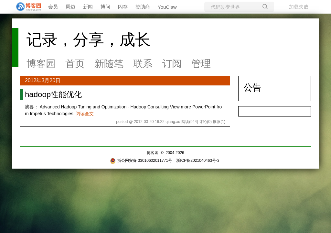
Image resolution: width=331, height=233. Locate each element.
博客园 (41, 63)
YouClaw (167, 7)
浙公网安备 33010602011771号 (141, 160)
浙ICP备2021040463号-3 (197, 160)
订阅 (172, 63)
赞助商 (142, 6)
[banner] (26, 6)
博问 (105, 6)
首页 (75, 63)
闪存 (123, 6)
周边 (70, 6)
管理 (201, 63)
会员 (53, 6)
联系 (143, 63)
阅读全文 (85, 113)
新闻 (88, 6)
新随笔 (108, 63)
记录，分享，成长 (89, 39)
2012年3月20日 (42, 80)
